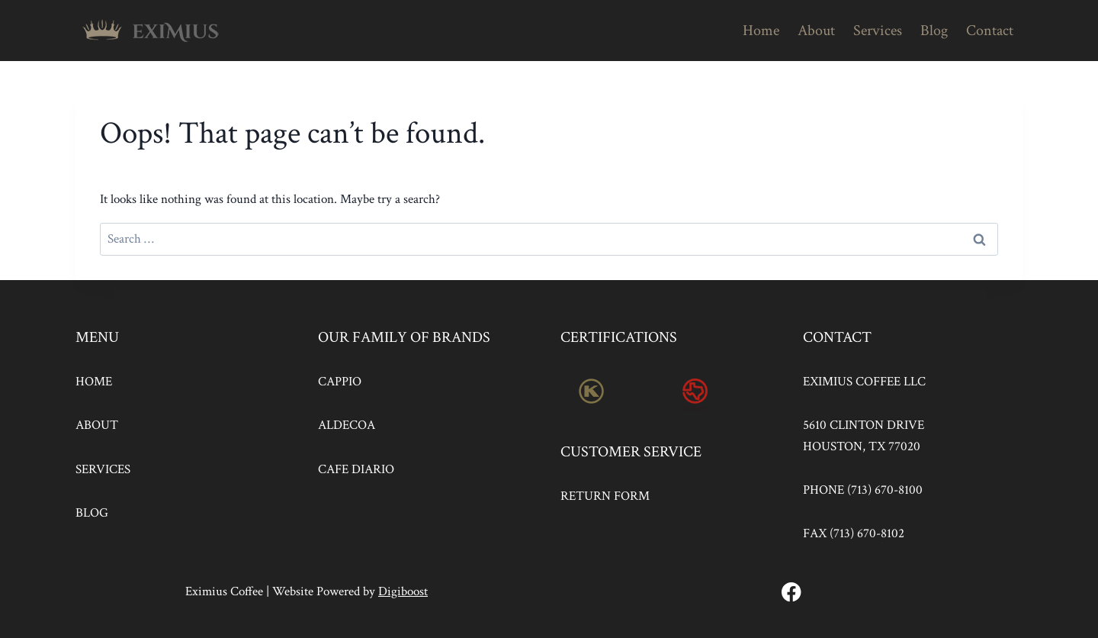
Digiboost (403, 591)
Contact (989, 30)
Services (877, 30)
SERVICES (102, 469)
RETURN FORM (605, 496)
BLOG (91, 512)
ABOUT (96, 425)
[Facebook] (791, 591)
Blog (934, 30)
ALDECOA (346, 425)
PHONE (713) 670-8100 (863, 490)
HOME (93, 381)
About (816, 30)
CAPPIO (339, 381)
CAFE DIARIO (356, 469)
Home (761, 30)
